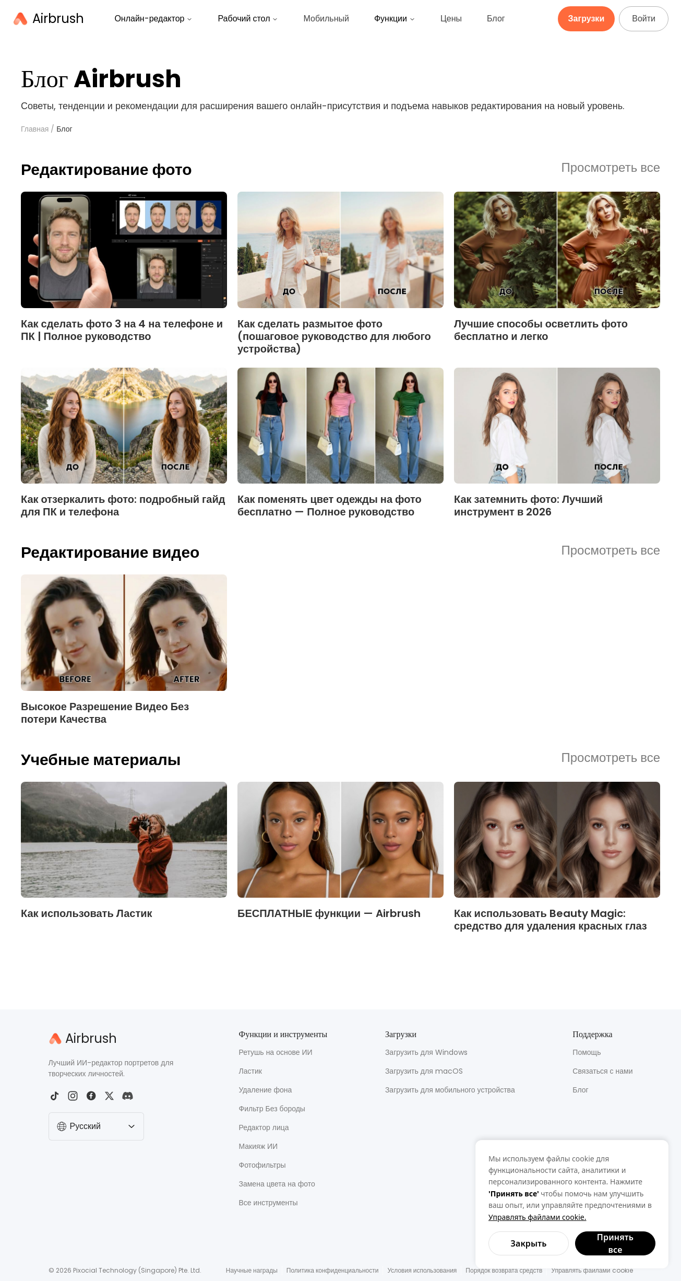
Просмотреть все (610, 168)
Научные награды (252, 1270)
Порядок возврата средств (503, 1270)
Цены (451, 19)
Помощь (586, 1052)
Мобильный (326, 19)
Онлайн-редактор (153, 19)
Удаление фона (265, 1090)
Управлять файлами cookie (591, 1270)
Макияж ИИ (258, 1146)
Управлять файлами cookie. (537, 1217)
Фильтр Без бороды (272, 1108)
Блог (496, 19)
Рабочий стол (248, 19)
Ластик (250, 1071)
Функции (394, 19)
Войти (643, 19)
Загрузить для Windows (426, 1052)
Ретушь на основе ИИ (276, 1052)
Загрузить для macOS (424, 1071)
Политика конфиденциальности (332, 1270)
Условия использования (422, 1270)
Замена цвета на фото (277, 1184)
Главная (35, 129)
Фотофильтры (262, 1165)
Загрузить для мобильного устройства (450, 1090)
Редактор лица (264, 1127)
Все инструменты (268, 1202)
